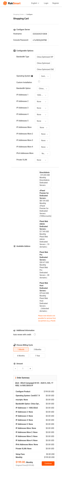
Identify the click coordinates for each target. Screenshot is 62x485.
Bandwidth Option (23, 88)
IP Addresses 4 (22, 114)
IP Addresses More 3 (24, 140)
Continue (48, 463)
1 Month (21, 349)
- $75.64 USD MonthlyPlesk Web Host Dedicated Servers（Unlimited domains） (44, 297)
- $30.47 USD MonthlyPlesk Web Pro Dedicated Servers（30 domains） (44, 265)
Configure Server (23, 30)
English (35, 3)
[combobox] (45, 76)
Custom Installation (24, 82)
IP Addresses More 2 (24, 134)
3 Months (37, 349)
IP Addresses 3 (22, 108)
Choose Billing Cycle (24, 345)
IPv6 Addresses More (24, 153)
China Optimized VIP (45, 57)
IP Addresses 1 (22, 95)
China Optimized (43, 63)
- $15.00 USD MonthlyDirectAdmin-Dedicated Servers (45, 178)
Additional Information (25, 330)
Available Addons (23, 246)
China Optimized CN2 (45, 69)
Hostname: (17, 34)
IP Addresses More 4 (24, 147)
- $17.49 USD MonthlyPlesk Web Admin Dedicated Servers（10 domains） (44, 234)
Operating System (24, 76)
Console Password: (21, 40)
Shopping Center (18, 14)
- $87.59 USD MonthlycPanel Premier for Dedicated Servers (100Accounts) (45, 203)
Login (46, 3)
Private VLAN (21, 160)
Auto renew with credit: (22, 335)
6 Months (21, 356)
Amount (19, 364)
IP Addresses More (24, 127)
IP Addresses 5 (22, 121)
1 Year (37, 356)
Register (55, 3)
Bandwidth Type (22, 57)
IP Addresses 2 (22, 101)
